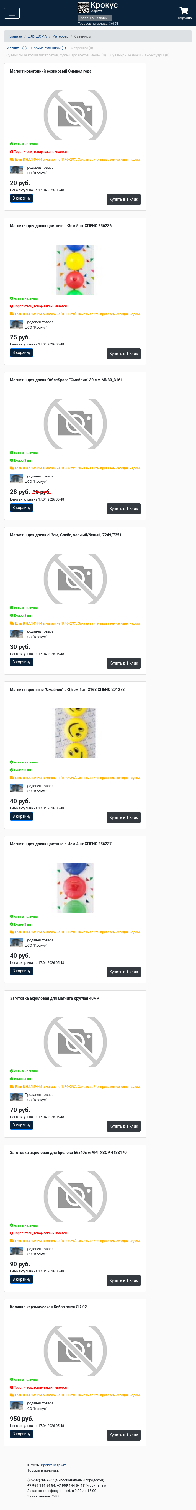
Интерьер (60, 36)
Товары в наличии (94, 18)
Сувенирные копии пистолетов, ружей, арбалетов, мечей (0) (56, 55)
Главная (15, 36)
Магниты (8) (16, 48)
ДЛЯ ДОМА (37, 36)
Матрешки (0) (81, 48)
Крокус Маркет (53, 1465)
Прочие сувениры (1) (48, 48)
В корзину (21, 198)
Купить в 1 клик (123, 199)
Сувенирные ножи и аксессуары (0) (139, 55)
